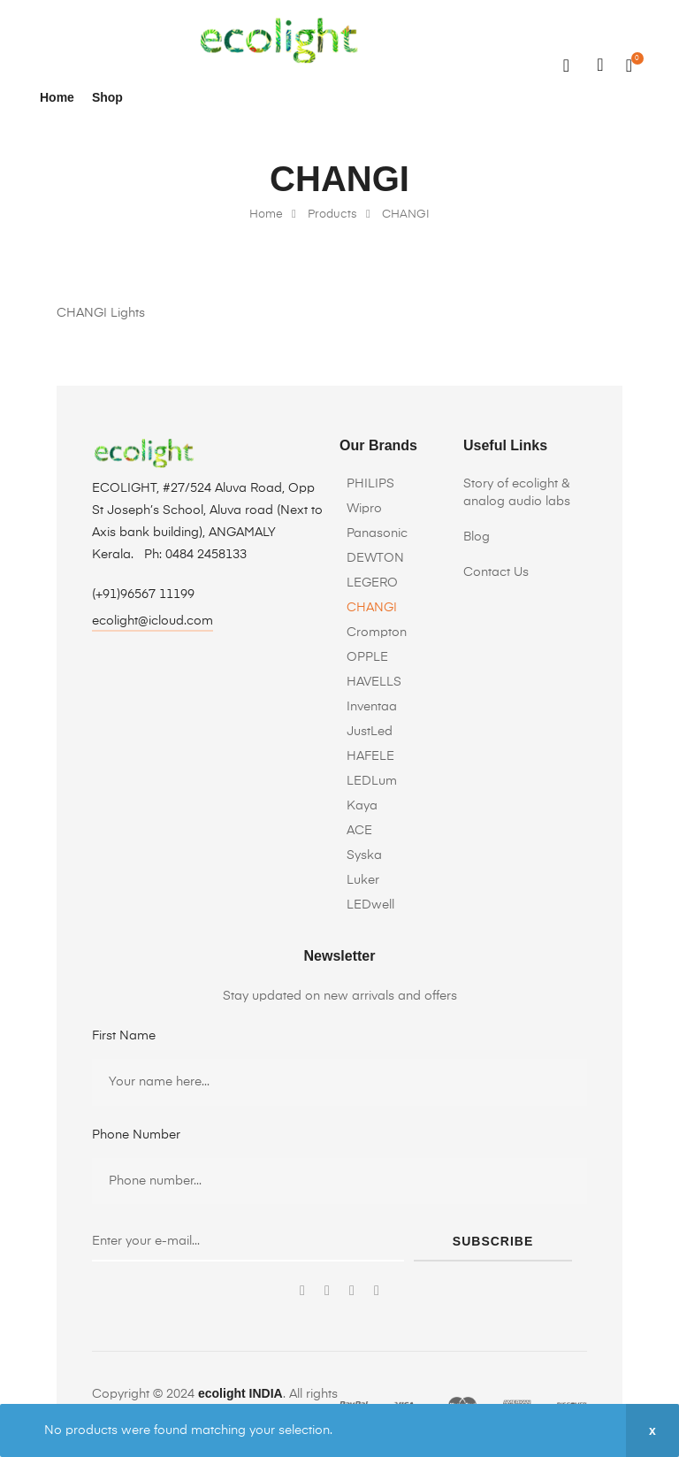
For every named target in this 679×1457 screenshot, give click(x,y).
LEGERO (372, 583)
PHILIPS (370, 484)
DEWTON (375, 558)
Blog (476, 537)
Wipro (364, 508)
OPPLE (367, 657)
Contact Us (496, 572)
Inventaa (372, 707)
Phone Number (136, 1135)
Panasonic (377, 533)
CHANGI (372, 608)
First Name (124, 1036)
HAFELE (370, 756)
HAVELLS (374, 682)
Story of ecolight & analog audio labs (516, 493)
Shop (107, 97)
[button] (152, 623)
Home (57, 97)
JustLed (370, 731)
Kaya (362, 806)
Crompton (377, 632)
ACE (359, 830)
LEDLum (372, 781)
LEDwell (370, 905)
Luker (363, 880)
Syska (364, 855)
